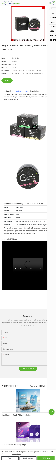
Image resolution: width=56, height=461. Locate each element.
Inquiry (7, 80)
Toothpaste (33, 386)
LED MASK (42, 386)
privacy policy (16, 454)
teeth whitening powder (20, 91)
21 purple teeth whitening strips (14, 445)
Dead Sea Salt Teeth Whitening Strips (16, 415)
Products (51, 386)
